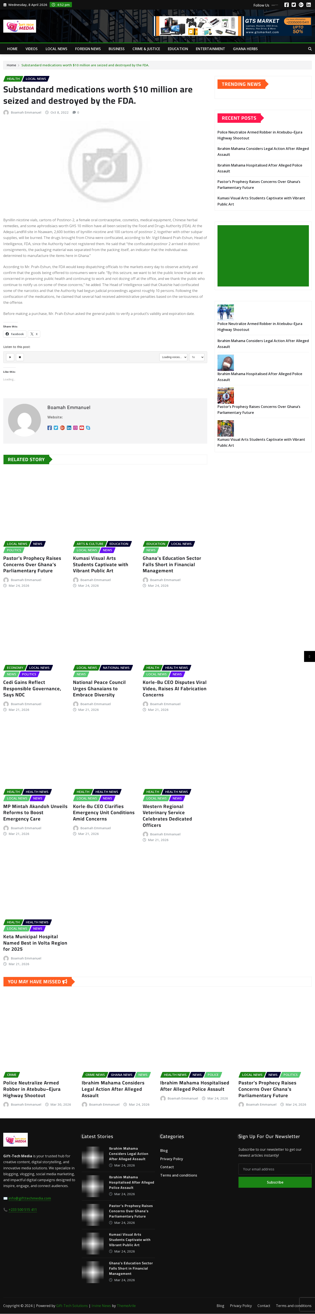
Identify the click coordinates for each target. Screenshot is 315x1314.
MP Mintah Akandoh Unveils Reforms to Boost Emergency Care (35, 813)
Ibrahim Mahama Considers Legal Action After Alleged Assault (113, 1089)
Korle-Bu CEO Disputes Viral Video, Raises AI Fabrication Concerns (175, 688)
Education (178, 48)
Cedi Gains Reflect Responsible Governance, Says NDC (32, 688)
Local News (57, 48)
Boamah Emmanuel (26, 112)
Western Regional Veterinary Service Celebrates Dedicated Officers (167, 816)
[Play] (10, 357)
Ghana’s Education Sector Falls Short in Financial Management (172, 565)
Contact (167, 1167)
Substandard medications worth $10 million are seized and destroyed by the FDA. (85, 65)
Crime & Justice (146, 48)
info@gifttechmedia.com (30, 1198)
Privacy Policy (171, 1159)
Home (12, 48)
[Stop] (20, 357)
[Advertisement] (265, 256)
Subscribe (275, 1182)
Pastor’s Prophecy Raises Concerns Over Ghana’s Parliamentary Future (32, 565)
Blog (164, 1151)
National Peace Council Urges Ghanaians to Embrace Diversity (99, 688)
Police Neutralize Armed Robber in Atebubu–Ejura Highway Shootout (32, 1089)
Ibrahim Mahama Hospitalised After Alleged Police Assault (194, 1086)
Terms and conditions (178, 1175)
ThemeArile (126, 1306)
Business (117, 48)
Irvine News (101, 1306)
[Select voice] (173, 357)
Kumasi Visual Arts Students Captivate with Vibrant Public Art (100, 565)
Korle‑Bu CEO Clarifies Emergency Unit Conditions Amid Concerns (104, 813)
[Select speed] (196, 357)
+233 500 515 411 (23, 1209)
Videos (32, 48)
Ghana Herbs (245, 48)
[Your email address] (275, 1169)
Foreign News (88, 48)
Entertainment (210, 48)
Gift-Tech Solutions (72, 1306)
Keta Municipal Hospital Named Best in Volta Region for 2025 (35, 943)
